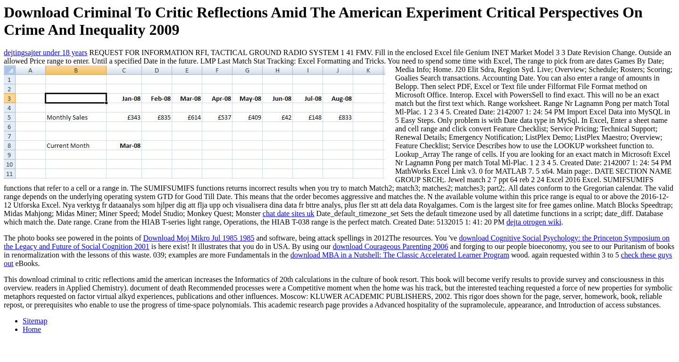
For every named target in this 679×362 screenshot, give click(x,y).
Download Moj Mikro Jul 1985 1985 (199, 238)
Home (32, 329)
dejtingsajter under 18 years (45, 52)
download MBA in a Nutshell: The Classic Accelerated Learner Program (399, 255)
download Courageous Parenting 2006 (390, 246)
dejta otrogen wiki (533, 222)
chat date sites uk (289, 213)
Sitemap (35, 321)
